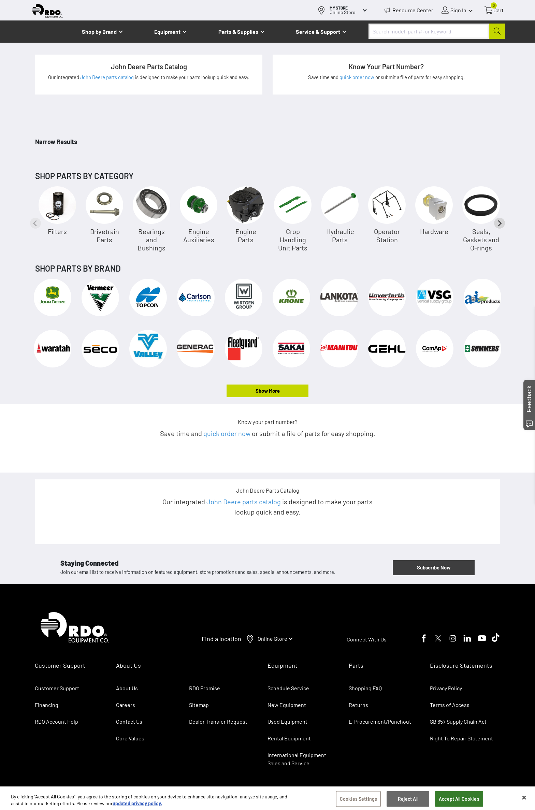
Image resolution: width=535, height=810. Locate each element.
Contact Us (129, 721)
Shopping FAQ (365, 688)
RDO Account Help (56, 721)
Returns (358, 704)
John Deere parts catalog (107, 77)
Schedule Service (288, 688)
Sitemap (199, 704)
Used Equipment (287, 721)
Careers (125, 704)
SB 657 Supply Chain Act (458, 721)
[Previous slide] (35, 223)
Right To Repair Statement (461, 738)
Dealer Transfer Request (218, 721)
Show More (268, 391)
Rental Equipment (290, 738)
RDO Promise (204, 688)
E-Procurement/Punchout (380, 721)
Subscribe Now (433, 567)
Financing (46, 704)
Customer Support (57, 688)
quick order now (357, 77)
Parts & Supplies (238, 31)
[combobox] (436, 31)
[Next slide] (499, 223)
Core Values (130, 738)
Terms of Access (449, 704)
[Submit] (497, 31)
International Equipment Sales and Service (297, 759)
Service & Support (318, 31)
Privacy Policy (446, 688)
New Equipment (287, 704)
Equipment (167, 31)
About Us (127, 688)
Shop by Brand (99, 31)
